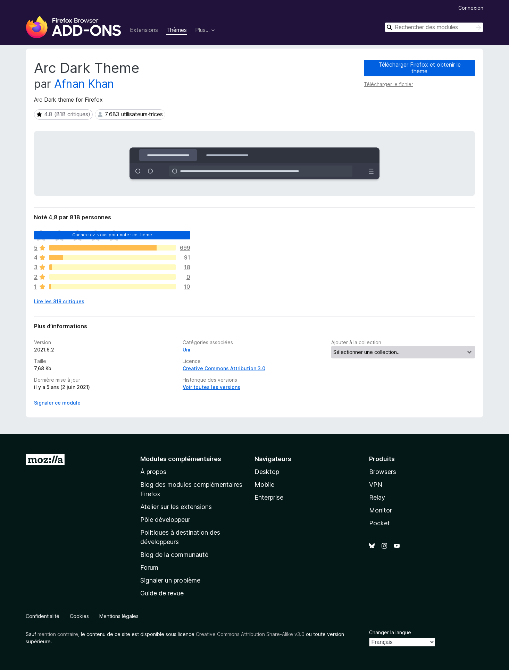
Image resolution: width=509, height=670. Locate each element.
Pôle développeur (165, 519)
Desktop (266, 471)
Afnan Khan (84, 84)
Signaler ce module (57, 403)
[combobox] (434, 27)
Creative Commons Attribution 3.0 (224, 368)
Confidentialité (42, 616)
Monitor (380, 510)
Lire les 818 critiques (59, 301)
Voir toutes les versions (211, 387)
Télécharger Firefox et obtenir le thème (419, 68)
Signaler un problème (170, 580)
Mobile (264, 484)
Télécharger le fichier (388, 84)
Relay (377, 497)
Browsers (382, 471)
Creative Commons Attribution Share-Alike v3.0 (250, 634)
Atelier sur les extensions (176, 506)
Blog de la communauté (174, 554)
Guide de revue (162, 593)
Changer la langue (390, 632)
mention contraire (57, 634)
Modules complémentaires (180, 459)
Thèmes (176, 29)
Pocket (379, 523)
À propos (153, 471)
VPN (375, 484)
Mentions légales (119, 616)
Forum (149, 567)
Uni (186, 350)
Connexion (470, 8)
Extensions (144, 29)
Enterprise (268, 497)
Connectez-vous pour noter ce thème (112, 234)
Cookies (79, 616)
